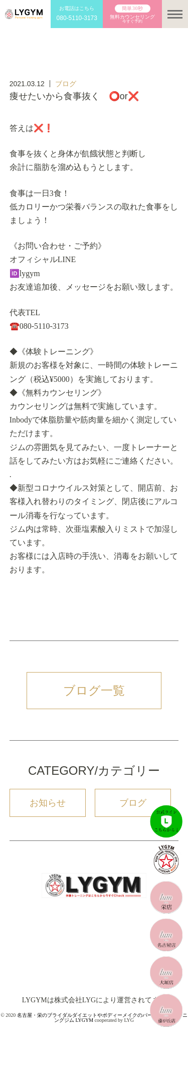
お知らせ (48, 803)
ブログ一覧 (94, 690)
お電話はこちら (77, 14)
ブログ (65, 84)
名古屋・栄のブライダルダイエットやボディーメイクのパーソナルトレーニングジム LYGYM (102, 1017)
